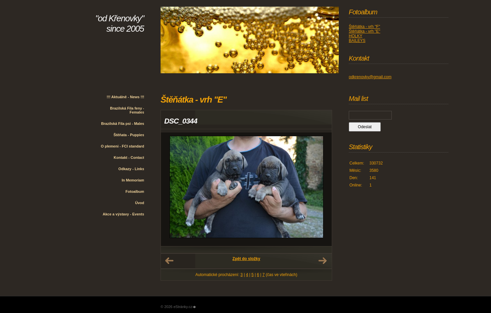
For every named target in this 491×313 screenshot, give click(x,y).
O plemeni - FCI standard (122, 146)
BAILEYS (357, 40)
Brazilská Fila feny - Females (127, 110)
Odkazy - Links (131, 169)
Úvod (140, 203)
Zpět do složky (246, 258)
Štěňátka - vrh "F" (364, 26)
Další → (322, 261)
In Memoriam (133, 180)
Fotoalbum (135, 191)
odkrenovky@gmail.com (370, 77)
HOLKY (355, 36)
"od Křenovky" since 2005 (119, 23)
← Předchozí (169, 261)
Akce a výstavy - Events (123, 214)
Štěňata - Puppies (129, 135)
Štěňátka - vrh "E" (364, 31)
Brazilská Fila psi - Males (122, 124)
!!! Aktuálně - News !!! (125, 97)
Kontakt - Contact (129, 157)
